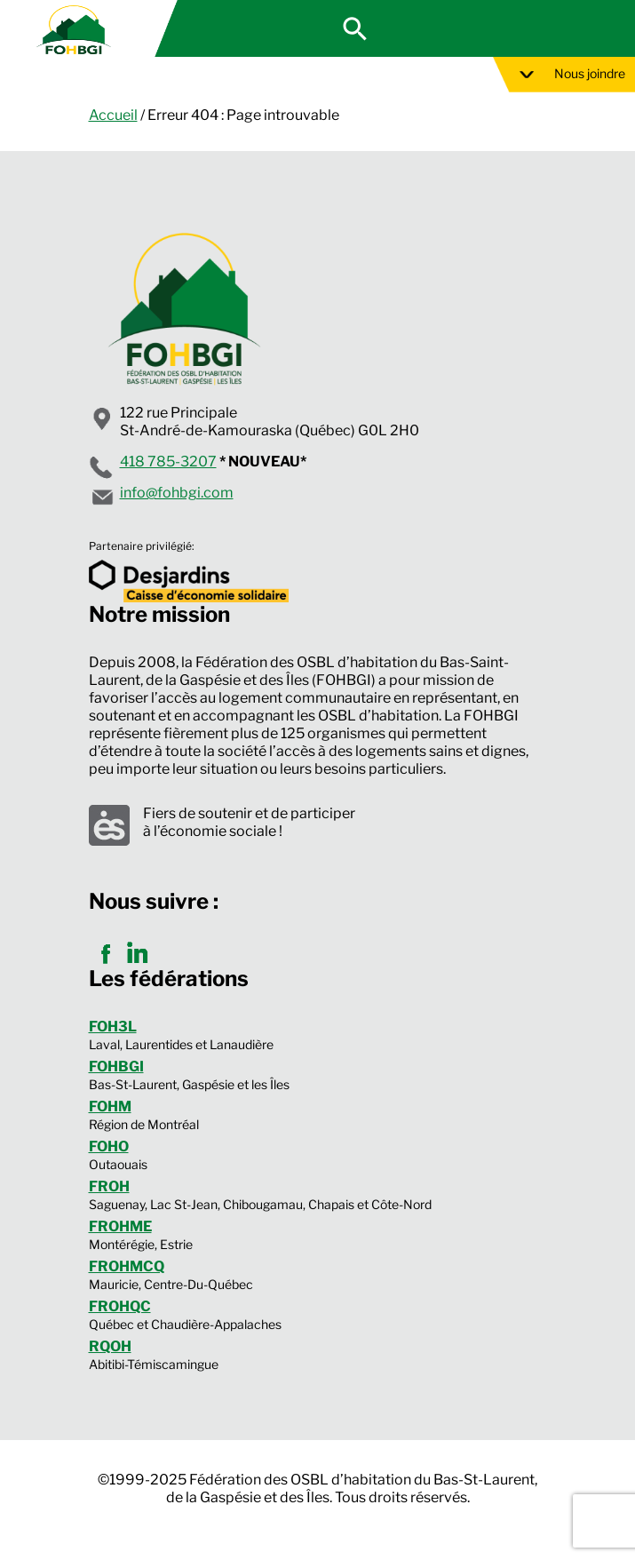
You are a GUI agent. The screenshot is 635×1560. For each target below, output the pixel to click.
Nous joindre (572, 73)
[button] (355, 27)
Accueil (113, 115)
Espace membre (544, 29)
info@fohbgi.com (177, 492)
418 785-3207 (168, 461)
